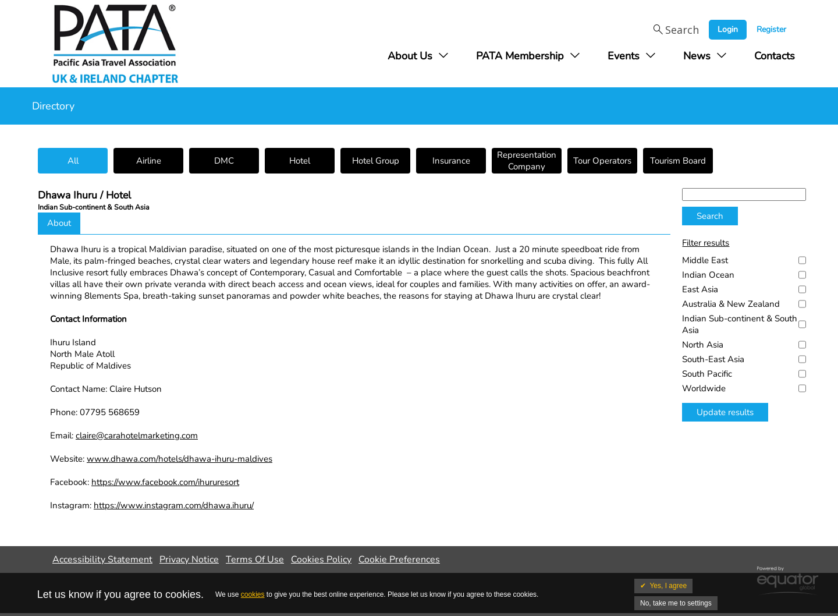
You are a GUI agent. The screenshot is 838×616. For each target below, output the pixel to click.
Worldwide (704, 388)
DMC (224, 161)
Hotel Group (375, 161)
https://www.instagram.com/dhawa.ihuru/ (174, 505)
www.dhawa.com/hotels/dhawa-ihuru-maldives (179, 459)
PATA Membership (520, 56)
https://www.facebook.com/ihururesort (165, 482)
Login (728, 29)
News (697, 56)
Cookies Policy (321, 559)
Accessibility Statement (102, 559)
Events (624, 56)
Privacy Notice (189, 559)
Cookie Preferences (399, 559)
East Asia (700, 289)
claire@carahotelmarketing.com (137, 435)
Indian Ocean (708, 275)
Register (771, 29)
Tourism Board (678, 161)
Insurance (451, 161)
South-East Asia (713, 359)
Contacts (774, 56)
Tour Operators (602, 161)
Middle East (705, 260)
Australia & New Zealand (731, 304)
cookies (253, 594)
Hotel (299, 161)
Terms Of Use (255, 559)
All (73, 161)
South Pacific (707, 374)
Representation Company (526, 160)
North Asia (702, 345)
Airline (148, 161)
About (59, 223)
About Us (410, 56)
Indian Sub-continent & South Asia (739, 324)
